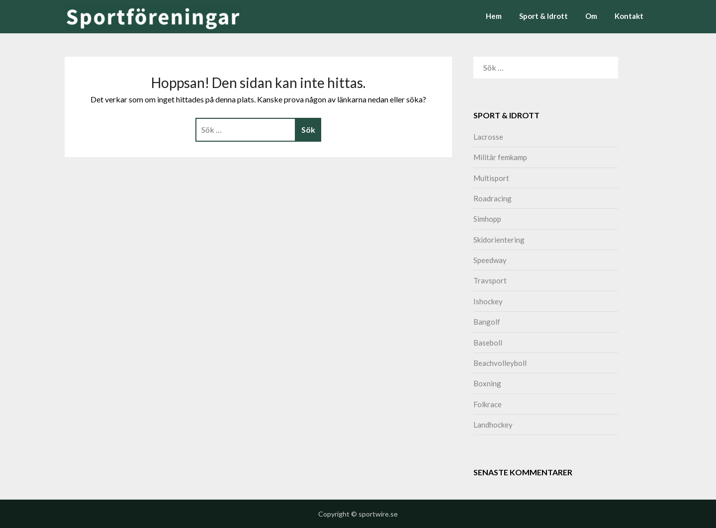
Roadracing (492, 198)
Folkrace (487, 404)
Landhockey (493, 424)
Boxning (487, 383)
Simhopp (487, 218)
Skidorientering (499, 239)
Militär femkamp (500, 157)
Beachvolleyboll (500, 362)
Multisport (491, 178)
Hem (494, 15)
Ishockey (488, 301)
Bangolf (486, 321)
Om (591, 15)
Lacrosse (488, 136)
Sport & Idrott (543, 15)
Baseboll (487, 342)
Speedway (490, 260)
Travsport (490, 280)
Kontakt (629, 15)
